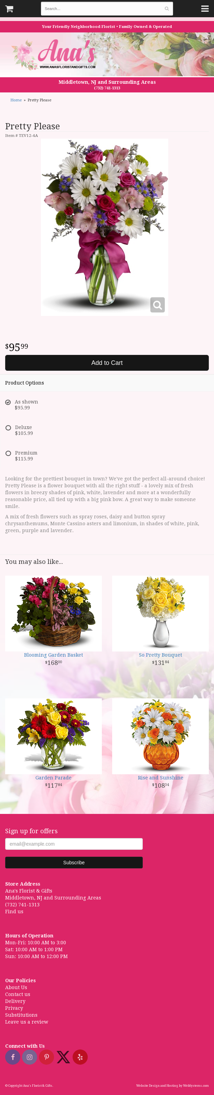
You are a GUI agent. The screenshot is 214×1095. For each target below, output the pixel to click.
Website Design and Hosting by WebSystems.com (172, 1085)
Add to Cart (106, 362)
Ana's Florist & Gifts (55, 55)
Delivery (15, 1001)
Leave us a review (26, 1022)
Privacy (14, 1008)
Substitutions (21, 1015)
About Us (16, 987)
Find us (14, 911)
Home (16, 100)
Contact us (17, 994)
